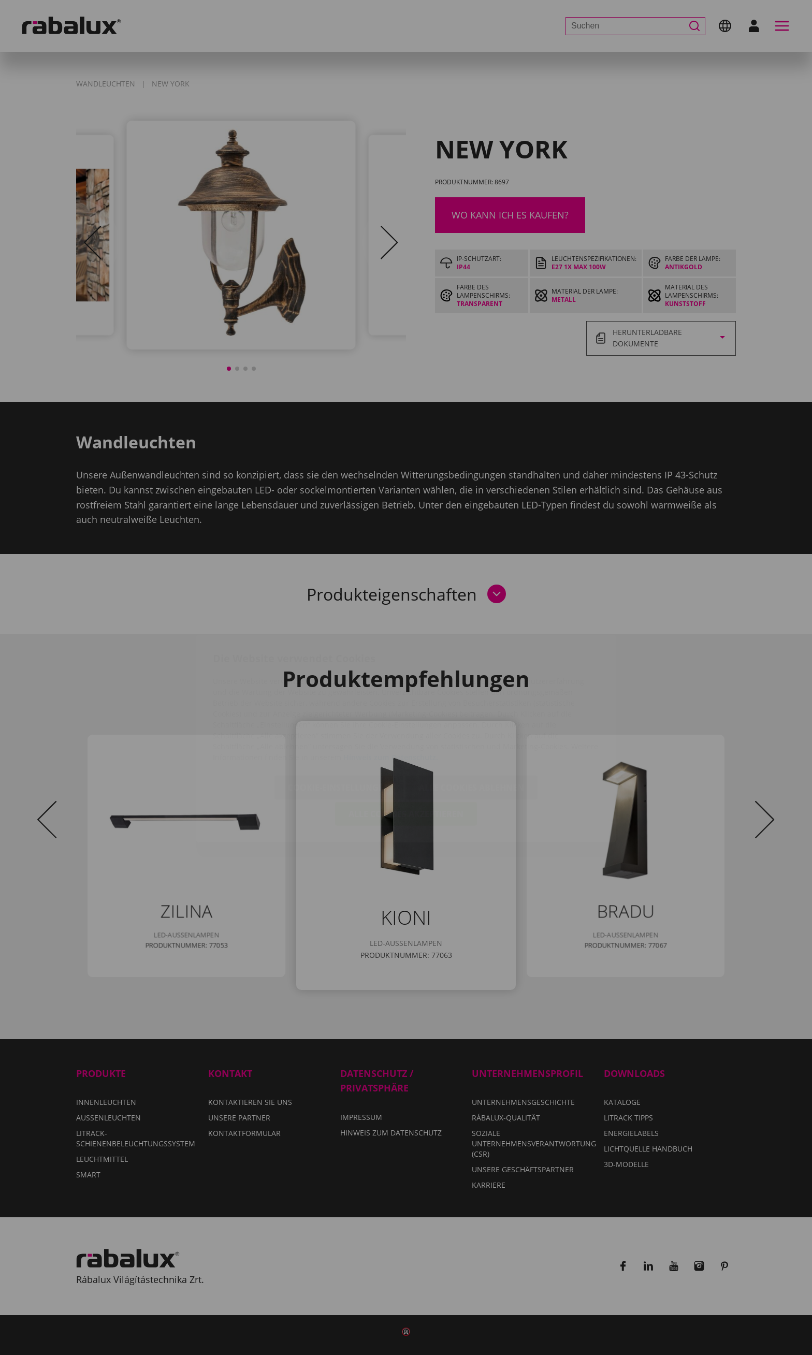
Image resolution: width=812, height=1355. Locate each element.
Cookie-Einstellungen (339, 726)
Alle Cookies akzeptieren (406, 753)
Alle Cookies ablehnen (471, 726)
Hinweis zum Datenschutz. (390, 696)
